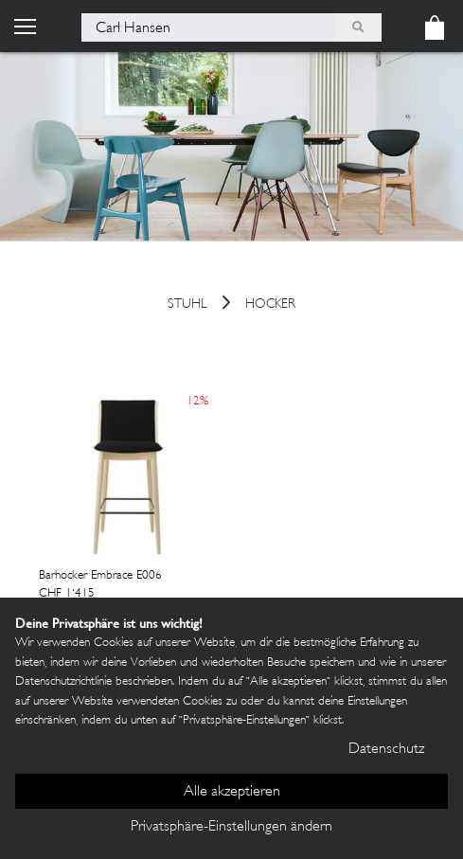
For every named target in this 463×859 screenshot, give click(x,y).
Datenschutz (386, 750)
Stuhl (187, 305)
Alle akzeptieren (232, 792)
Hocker (270, 305)
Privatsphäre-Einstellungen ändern (231, 827)
